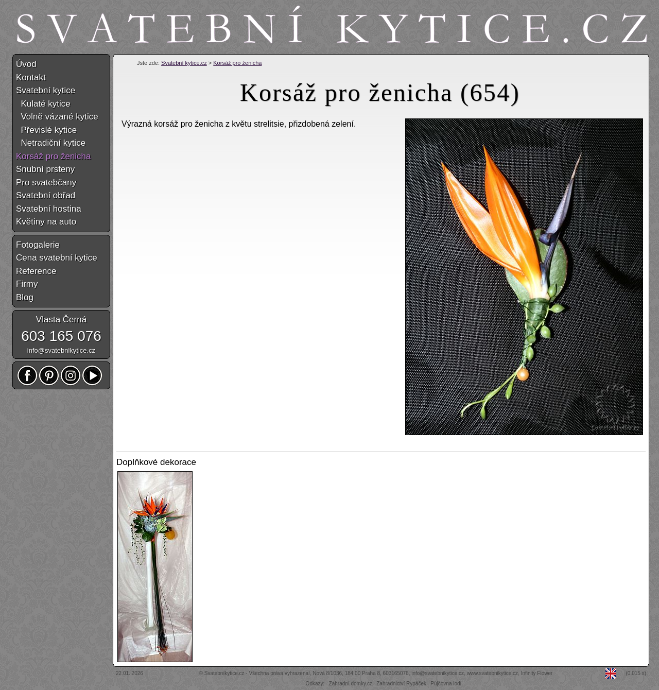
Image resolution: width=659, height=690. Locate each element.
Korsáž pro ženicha (237, 63)
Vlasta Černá (61, 319)
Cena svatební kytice (56, 258)
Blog (24, 297)
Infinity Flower (537, 673)
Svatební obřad (45, 195)
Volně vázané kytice (57, 117)
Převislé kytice (46, 130)
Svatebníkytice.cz (224, 673)
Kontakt (31, 77)
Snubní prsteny (45, 169)
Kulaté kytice (43, 104)
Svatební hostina (48, 209)
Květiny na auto (46, 222)
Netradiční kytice (50, 143)
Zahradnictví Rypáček (401, 683)
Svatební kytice (45, 90)
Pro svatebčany (46, 182)
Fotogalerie (38, 245)
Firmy (27, 284)
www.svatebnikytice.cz (492, 673)
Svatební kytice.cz (184, 63)
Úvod (26, 64)
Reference (36, 271)
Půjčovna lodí (445, 683)
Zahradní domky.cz (350, 683)
